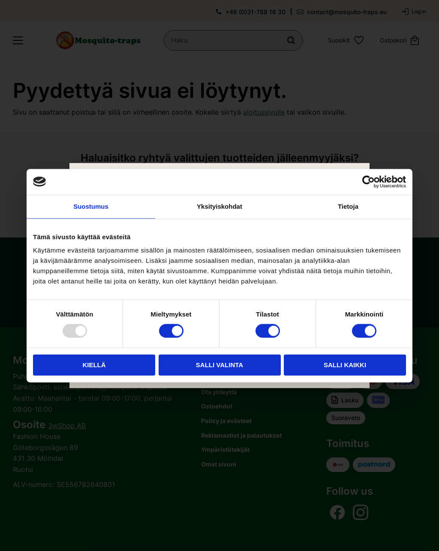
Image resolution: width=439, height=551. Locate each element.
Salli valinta (219, 364)
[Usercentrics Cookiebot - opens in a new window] (368, 181)
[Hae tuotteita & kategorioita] (233, 40)
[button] (18, 40)
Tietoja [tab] (348, 206)
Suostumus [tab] (90, 206)
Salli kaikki (345, 364)
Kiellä (93, 364)
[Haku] (291, 40)
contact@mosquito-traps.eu (347, 11)
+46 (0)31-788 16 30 (256, 11)
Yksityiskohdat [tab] (219, 206)
